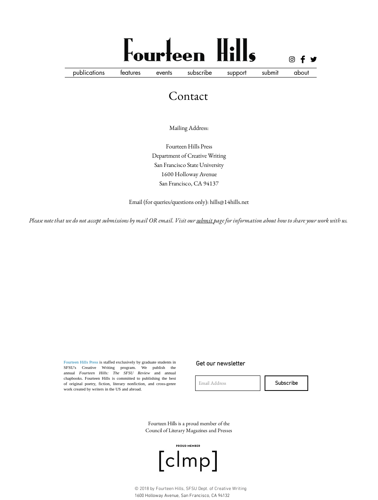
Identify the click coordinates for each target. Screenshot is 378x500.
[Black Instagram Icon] (292, 59)
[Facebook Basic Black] (303, 59)
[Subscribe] (286, 383)
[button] (88, 72)
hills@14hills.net (229, 202)
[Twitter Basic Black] (313, 59)
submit (205, 220)
